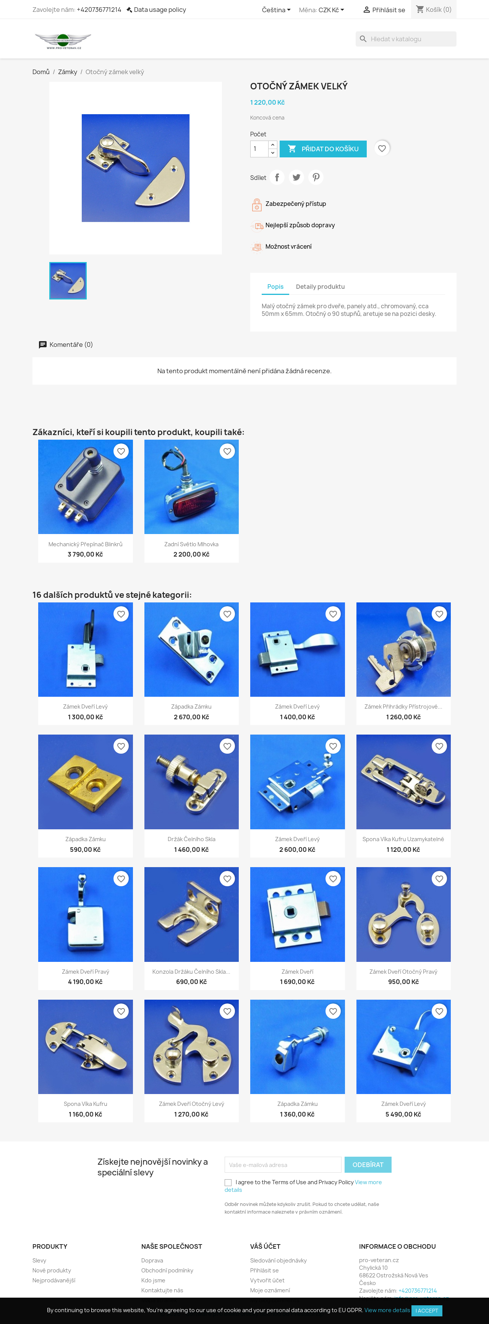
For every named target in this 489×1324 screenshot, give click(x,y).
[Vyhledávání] (406, 39)
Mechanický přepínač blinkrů (86, 544)
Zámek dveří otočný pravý (403, 971)
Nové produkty (51, 1270)
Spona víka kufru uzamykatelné (403, 839)
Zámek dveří (297, 971)
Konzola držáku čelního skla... (191, 971)
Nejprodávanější (53, 1280)
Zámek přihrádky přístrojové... (403, 706)
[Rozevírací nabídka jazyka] (277, 10)
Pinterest (316, 177)
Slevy (39, 1260)
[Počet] (259, 149)
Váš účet (265, 1246)
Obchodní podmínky (167, 1270)
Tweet (296, 177)
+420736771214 (99, 9)
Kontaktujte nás (162, 1290)
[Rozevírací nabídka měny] (333, 10)
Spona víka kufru (85, 1103)
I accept (427, 1310)
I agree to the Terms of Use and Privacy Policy (303, 1185)
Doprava (152, 1260)
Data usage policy (160, 9)
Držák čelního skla (191, 839)
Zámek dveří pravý (85, 971)
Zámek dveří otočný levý (191, 1103)
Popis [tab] (275, 287)
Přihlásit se (264, 1270)
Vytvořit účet (267, 1280)
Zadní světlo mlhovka (191, 544)
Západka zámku (191, 706)
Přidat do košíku (323, 149)
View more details (387, 1310)
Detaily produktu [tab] (320, 287)
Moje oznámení (270, 1290)
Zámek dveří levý (85, 706)
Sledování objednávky (278, 1260)
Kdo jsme (153, 1280)
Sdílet (277, 177)
